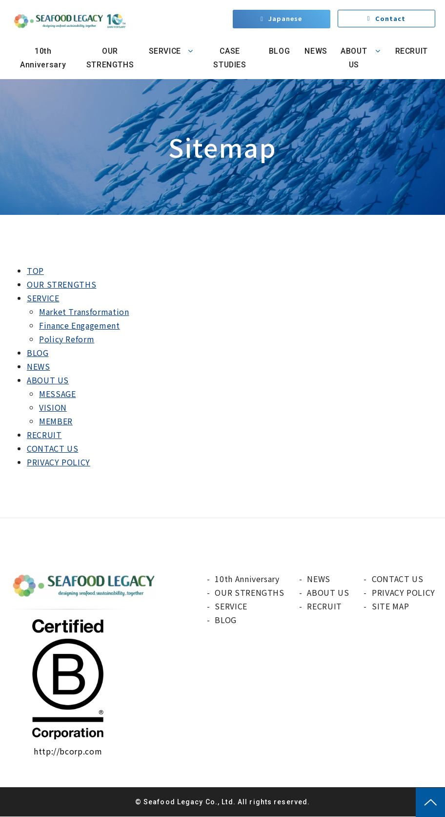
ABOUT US (352, 57)
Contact (390, 19)
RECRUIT (411, 51)
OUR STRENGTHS (109, 57)
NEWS (314, 51)
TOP (35, 270)
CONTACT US (52, 448)
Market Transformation (84, 311)
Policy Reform (66, 339)
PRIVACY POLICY (58, 462)
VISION (53, 407)
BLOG (277, 51)
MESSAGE (57, 393)
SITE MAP (390, 606)
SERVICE (163, 51)
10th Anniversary (42, 57)
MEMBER (56, 421)
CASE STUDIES (229, 57)
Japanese (285, 19)
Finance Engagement (79, 325)
